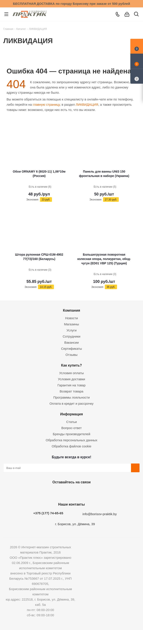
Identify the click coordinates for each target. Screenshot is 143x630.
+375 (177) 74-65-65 (48, 513)
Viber (92, 492)
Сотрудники (71, 336)
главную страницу (46, 104)
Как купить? (71, 365)
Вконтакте (48, 492)
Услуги (71, 330)
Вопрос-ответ (71, 428)
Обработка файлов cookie (71, 446)
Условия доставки (71, 379)
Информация (71, 414)
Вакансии (71, 342)
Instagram (70, 492)
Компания (71, 310)
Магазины (71, 324)
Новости (71, 318)
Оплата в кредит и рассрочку (72, 403)
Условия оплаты (71, 373)
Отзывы (71, 355)
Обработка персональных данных (71, 440)
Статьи (71, 422)
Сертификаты (71, 348)
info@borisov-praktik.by (100, 514)
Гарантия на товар (71, 385)
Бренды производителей (71, 434)
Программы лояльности (71, 397)
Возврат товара (71, 391)
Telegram (81, 492)
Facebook (59, 492)
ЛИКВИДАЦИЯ (87, 104)
